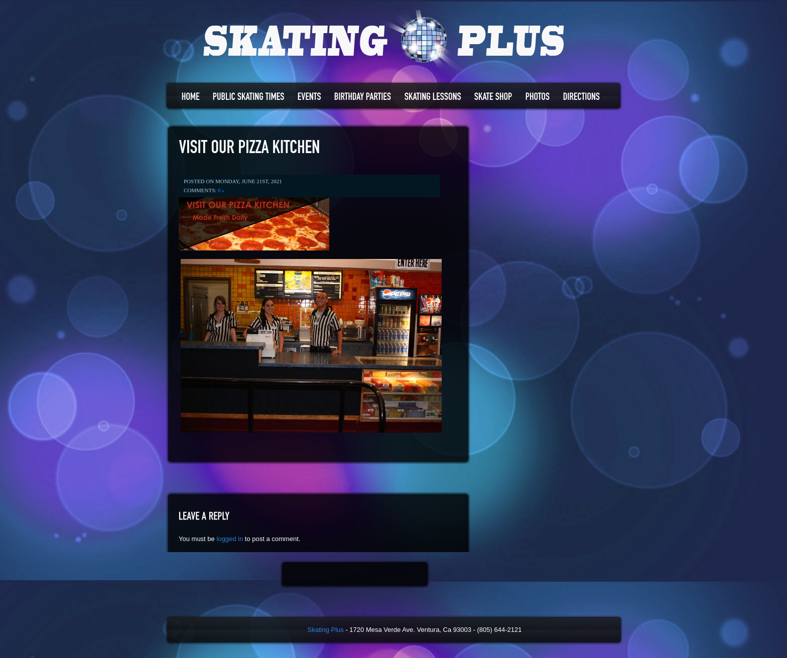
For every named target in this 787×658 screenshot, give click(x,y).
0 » (221, 190)
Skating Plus (326, 629)
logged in (229, 539)
